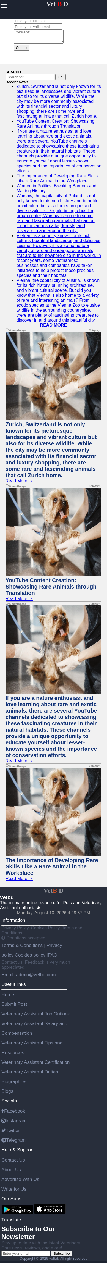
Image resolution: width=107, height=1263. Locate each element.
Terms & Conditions (22, 947)
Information (13, 922)
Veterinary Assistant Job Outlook (35, 1016)
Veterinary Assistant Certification (35, 1064)
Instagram (14, 1123)
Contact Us (13, 1162)
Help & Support (17, 1152)
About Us (11, 1172)
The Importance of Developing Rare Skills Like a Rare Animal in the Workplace (57, 181)
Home (7, 997)
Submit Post (14, 1006)
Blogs (7, 1093)
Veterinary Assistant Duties (29, 1074)
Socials (9, 1103)
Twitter (10, 1133)
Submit (21, 50)
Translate (11, 1222)
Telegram (13, 1142)
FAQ (52, 957)
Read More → (19, 483)
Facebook (13, 1113)
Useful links (13, 986)
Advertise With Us (20, 1182)
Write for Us (13, 1191)
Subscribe (61, 1256)
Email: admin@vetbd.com (28, 977)
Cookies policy (30, 957)
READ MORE (53, 327)
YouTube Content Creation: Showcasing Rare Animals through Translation (55, 126)
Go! (60, 79)
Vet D (57, 3)
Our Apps (11, 1201)
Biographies (14, 1084)
